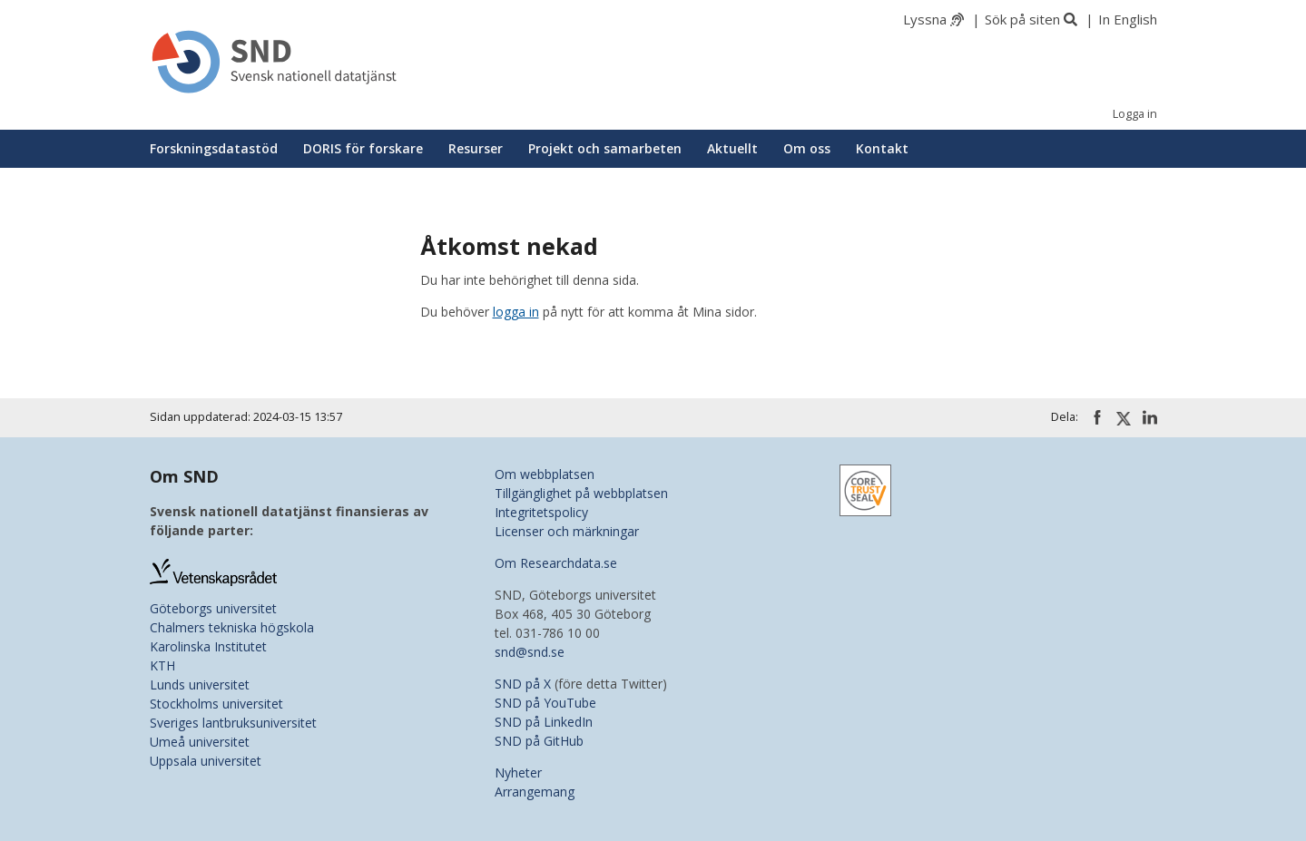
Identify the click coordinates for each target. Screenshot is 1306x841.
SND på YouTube (545, 702)
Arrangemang (534, 791)
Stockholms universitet (216, 703)
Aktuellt (732, 148)
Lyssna (925, 19)
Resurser (475, 148)
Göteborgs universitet (213, 608)
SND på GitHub (539, 740)
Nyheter (518, 772)
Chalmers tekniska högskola (232, 627)
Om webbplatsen (544, 474)
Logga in (1135, 114)
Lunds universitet (200, 684)
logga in (516, 311)
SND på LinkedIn (544, 721)
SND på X (523, 683)
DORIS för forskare (363, 148)
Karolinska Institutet (208, 646)
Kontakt (882, 148)
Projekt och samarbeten (605, 148)
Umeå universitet (200, 741)
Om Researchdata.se (556, 563)
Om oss (806, 148)
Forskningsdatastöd (214, 148)
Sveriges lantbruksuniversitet (233, 722)
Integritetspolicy (541, 512)
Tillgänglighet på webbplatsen (581, 493)
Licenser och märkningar (567, 531)
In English (1127, 19)
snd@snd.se (530, 651)
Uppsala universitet (205, 760)
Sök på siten (1022, 19)
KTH (162, 665)
